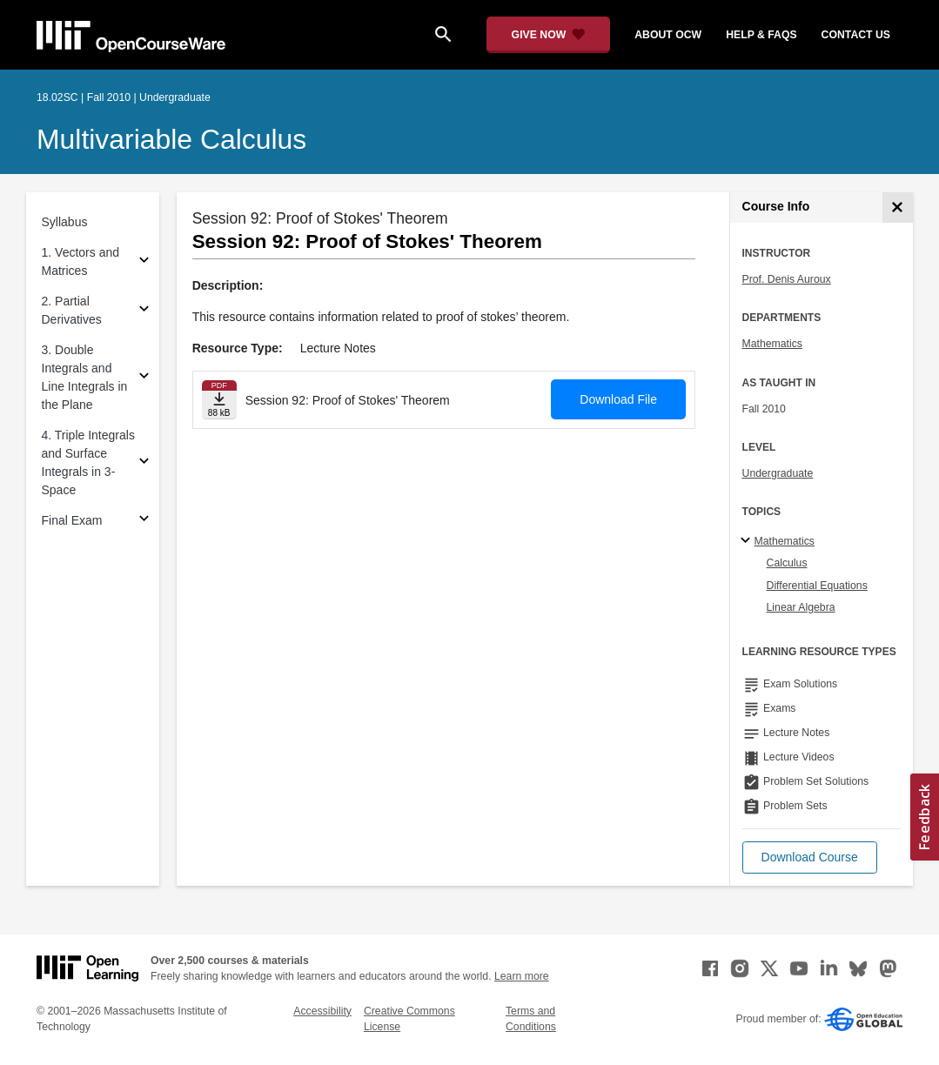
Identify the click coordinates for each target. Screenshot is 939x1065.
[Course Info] (897, 207)
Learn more (521, 976)
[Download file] (219, 399)
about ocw (667, 35)
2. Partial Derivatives (72, 310)
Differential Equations (817, 585)
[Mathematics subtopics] (748, 541)
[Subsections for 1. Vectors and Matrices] (144, 262)
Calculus (787, 563)
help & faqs (761, 35)
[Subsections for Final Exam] (144, 520)
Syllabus (65, 222)
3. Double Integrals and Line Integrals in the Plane (85, 377)
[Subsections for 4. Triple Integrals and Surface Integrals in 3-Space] (144, 463)
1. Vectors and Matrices (81, 261)
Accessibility (322, 1011)
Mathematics (772, 344)
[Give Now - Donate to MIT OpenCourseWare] (548, 35)
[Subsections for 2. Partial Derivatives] (144, 311)
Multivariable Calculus (171, 139)
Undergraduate (778, 473)
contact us (856, 35)
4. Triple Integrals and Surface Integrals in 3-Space (88, 462)
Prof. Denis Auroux (786, 279)
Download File (618, 399)
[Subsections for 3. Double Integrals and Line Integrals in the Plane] (144, 378)
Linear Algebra (801, 607)
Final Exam (72, 520)
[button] (809, 857)
